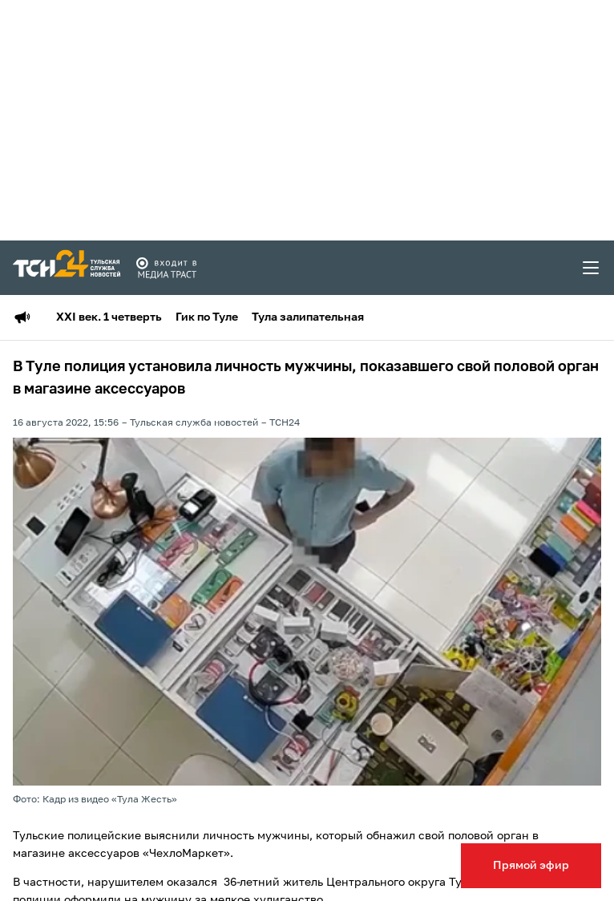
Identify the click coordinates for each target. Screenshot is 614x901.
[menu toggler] (591, 267)
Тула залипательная (308, 317)
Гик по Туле (207, 317)
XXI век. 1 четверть (109, 317)
